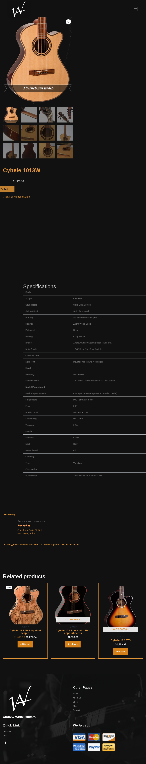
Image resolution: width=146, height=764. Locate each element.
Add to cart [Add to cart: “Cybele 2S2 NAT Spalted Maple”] (25, 645)
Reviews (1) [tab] (10, 515)
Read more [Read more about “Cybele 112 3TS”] (120, 652)
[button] (68, 22)
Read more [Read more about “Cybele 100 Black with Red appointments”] (73, 645)
